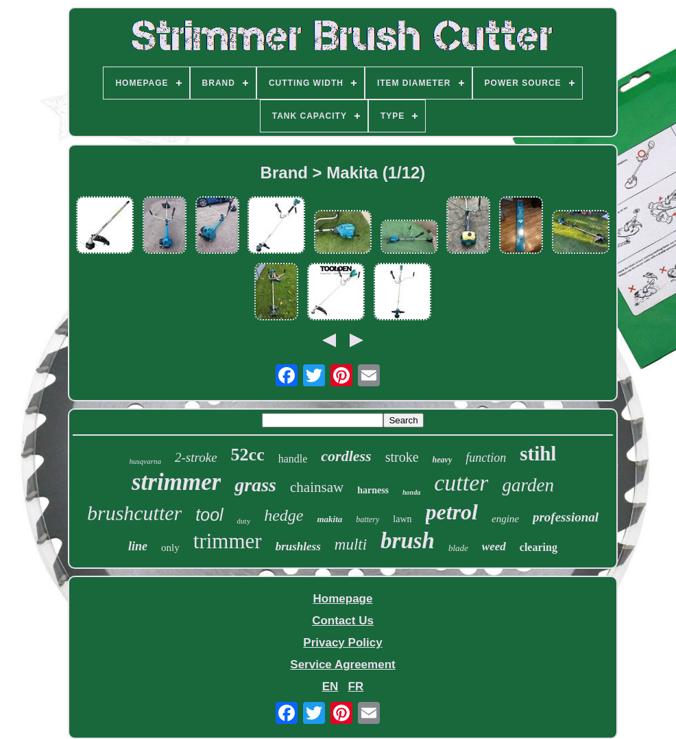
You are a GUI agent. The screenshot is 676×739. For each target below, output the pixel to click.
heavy (442, 460)
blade (458, 548)
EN (330, 686)
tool (209, 514)
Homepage (343, 598)
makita (329, 519)
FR (356, 686)
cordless (346, 456)
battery (367, 519)
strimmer (176, 482)
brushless (298, 546)
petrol (452, 512)
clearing (538, 547)
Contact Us (343, 620)
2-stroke (196, 457)
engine (505, 518)
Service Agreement (342, 664)
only (170, 547)
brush (408, 540)
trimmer (227, 541)
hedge (283, 515)
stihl (538, 454)
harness (373, 490)
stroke (402, 457)
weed (494, 546)
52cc (248, 455)
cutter (461, 482)
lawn (402, 519)
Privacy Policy (342, 642)
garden (528, 485)
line (137, 546)
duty (244, 521)
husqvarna (145, 461)
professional (566, 517)
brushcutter (134, 513)
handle (293, 459)
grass (255, 484)
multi (351, 544)
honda (411, 492)
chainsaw (316, 487)
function (486, 458)
